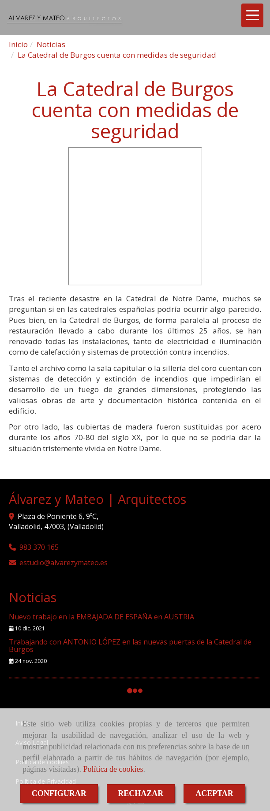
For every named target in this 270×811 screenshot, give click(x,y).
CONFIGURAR (59, 793)
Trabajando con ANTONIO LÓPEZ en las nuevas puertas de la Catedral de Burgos (130, 646)
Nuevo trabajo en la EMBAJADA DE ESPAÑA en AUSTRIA (101, 617)
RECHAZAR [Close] (140, 793)
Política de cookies (113, 769)
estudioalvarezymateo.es (63, 562)
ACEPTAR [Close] (214, 793)
